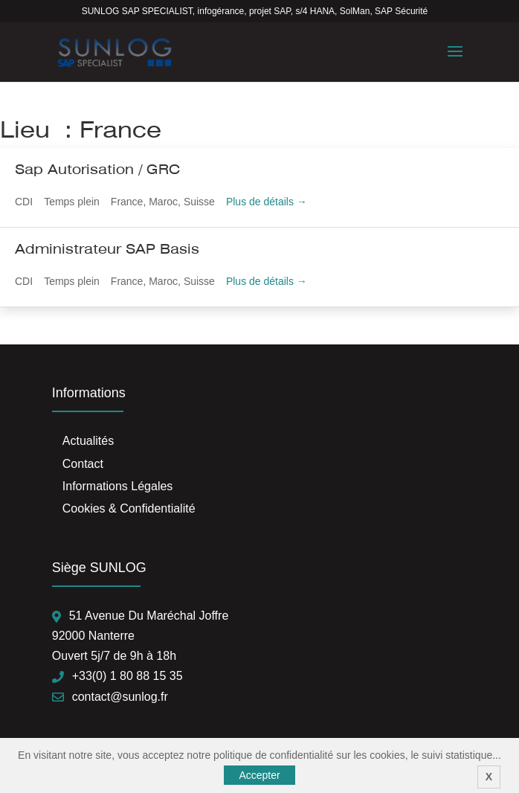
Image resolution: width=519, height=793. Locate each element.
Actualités (88, 440)
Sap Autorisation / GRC (97, 169)
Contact (82, 464)
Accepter (259, 775)
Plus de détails (266, 202)
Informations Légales (117, 486)
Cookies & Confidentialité (129, 508)
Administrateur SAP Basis (107, 249)
